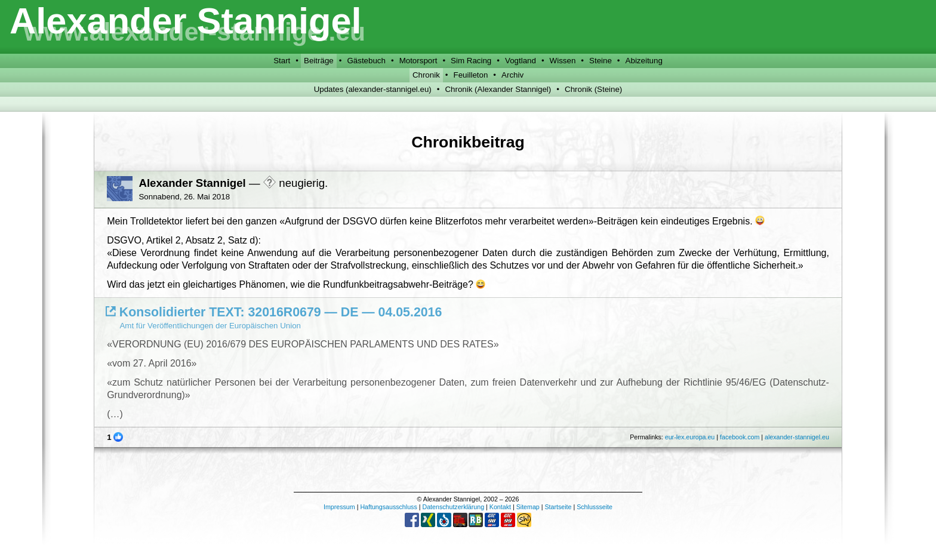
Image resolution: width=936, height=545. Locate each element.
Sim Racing (471, 60)
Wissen (563, 60)
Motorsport (418, 60)
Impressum (339, 506)
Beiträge (319, 60)
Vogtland (520, 60)
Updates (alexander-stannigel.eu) (373, 89)
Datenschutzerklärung (453, 506)
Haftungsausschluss (388, 506)
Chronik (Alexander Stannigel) (498, 89)
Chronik (426, 74)
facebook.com (739, 437)
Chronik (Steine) (593, 89)
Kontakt (500, 506)
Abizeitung (644, 60)
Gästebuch (366, 60)
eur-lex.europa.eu (690, 437)
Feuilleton (471, 74)
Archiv (512, 74)
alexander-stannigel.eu (797, 437)
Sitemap (528, 506)
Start (281, 60)
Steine (600, 60)
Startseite (557, 506)
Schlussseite (594, 506)
